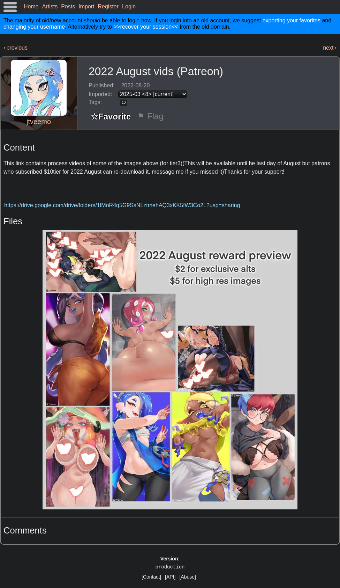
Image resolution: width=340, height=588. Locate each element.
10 (124, 102)
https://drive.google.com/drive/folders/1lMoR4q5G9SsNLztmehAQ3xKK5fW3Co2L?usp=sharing (122, 205)
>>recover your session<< (146, 27)
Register (108, 6)
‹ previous (15, 48)
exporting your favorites (291, 20)
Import (86, 6)
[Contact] (151, 577)
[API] (170, 577)
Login (129, 6)
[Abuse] (187, 577)
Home (31, 6)
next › (330, 48)
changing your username (34, 27)
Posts (68, 6)
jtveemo (39, 121)
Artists (50, 6)
